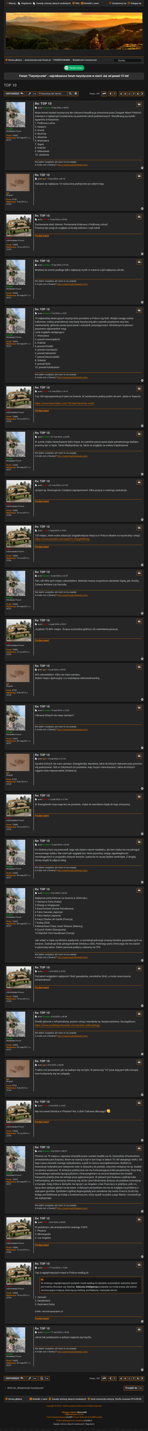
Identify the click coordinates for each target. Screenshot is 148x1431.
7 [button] (133, 93)
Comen (9, 129)
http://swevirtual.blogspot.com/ (72, 165)
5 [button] (125, 93)
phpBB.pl (88, 1420)
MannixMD (82, 1412)
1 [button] (114, 93)
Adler (8, 238)
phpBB (69, 1417)
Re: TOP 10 (43, 103)
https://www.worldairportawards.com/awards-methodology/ (67, 1025)
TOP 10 (10, 85)
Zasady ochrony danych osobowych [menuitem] (53, 3)
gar (7, 193)
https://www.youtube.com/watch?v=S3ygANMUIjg (62, 539)
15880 (15, 245)
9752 (14, 199)
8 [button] (138, 93)
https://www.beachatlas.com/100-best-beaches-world (64, 403)
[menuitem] (75, 3)
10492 (15, 135)
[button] (104, 93)
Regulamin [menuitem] (26, 3)
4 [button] (121, 93)
